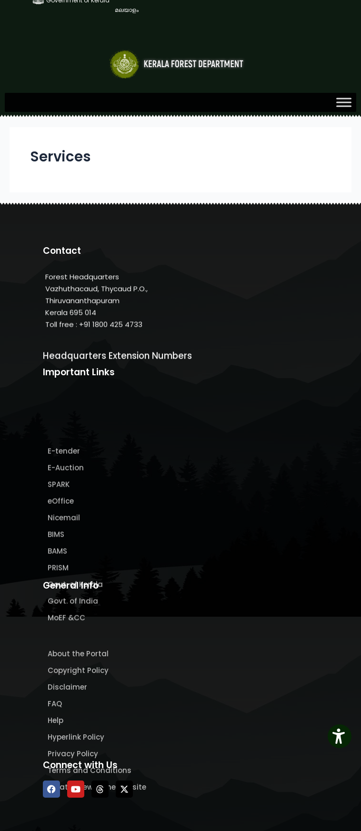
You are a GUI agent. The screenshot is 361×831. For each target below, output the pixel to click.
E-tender (64, 508)
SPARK (59, 542)
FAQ (55, 751)
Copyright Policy (78, 718)
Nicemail (64, 575)
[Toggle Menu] (343, 102)
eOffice (61, 558)
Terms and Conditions (89, 818)
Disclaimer (67, 735)
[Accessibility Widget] (339, 736)
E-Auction (66, 525)
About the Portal (78, 701)
